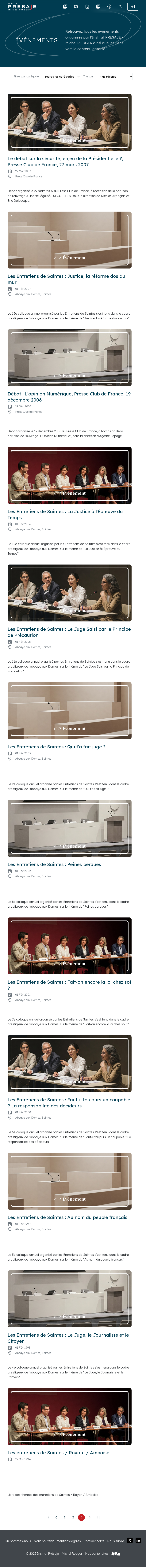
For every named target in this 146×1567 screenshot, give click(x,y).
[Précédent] (56, 1517)
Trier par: (88, 76)
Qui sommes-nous (18, 1541)
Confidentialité (94, 1541)
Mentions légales (69, 1541)
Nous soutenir (44, 1541)
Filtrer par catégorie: (26, 76)
